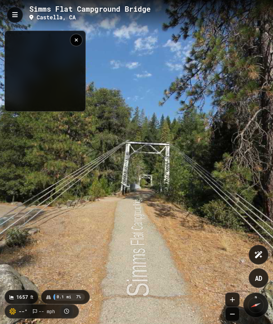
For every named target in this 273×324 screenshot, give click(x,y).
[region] (45, 71)
